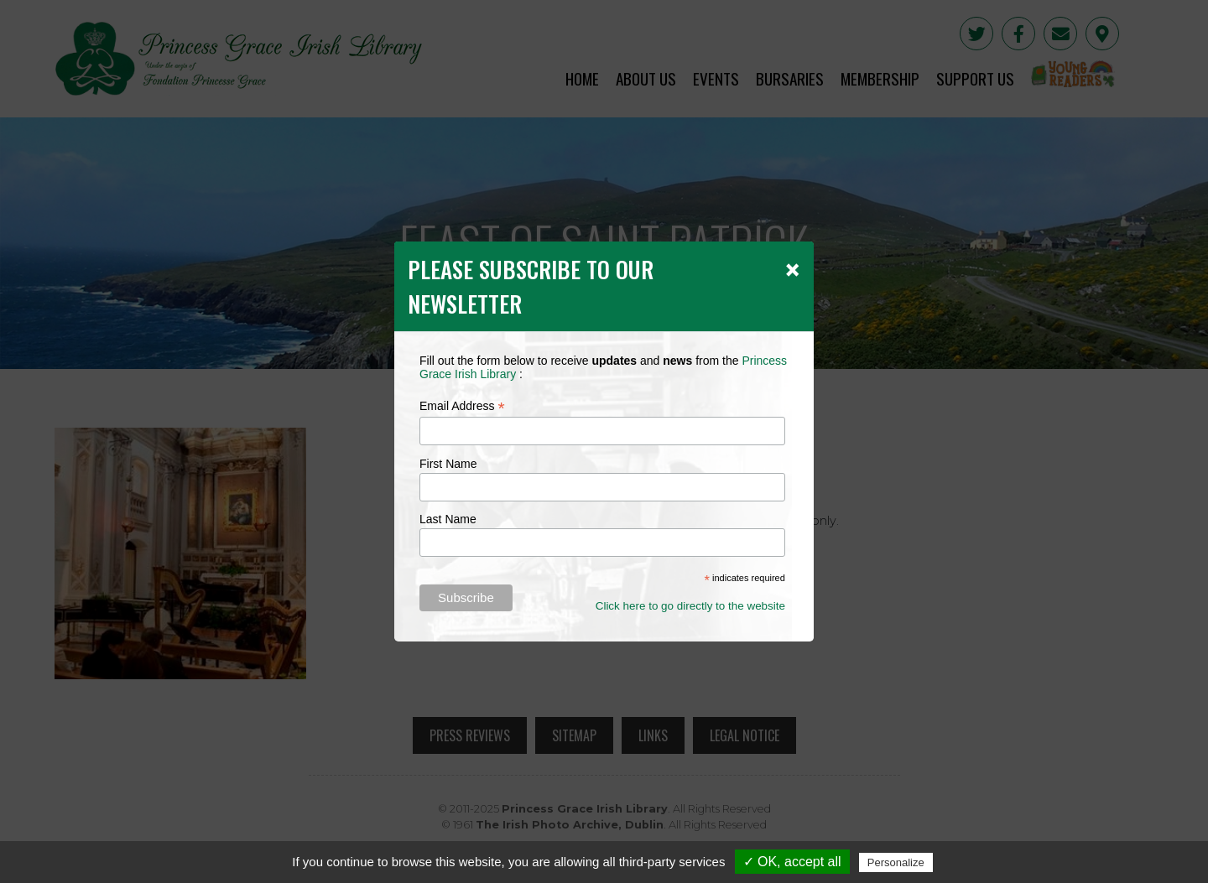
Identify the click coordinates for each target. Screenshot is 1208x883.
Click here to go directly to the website (690, 606)
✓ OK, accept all (792, 861)
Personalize (895, 862)
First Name (447, 463)
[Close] (792, 269)
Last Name (447, 519)
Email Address (462, 406)
